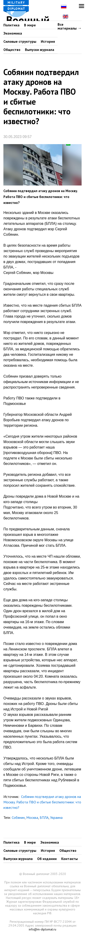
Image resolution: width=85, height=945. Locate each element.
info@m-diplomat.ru (42, 929)
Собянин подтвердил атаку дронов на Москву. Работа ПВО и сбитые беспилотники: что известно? (42, 802)
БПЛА (44, 817)
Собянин (18, 817)
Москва (32, 817)
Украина (56, 817)
